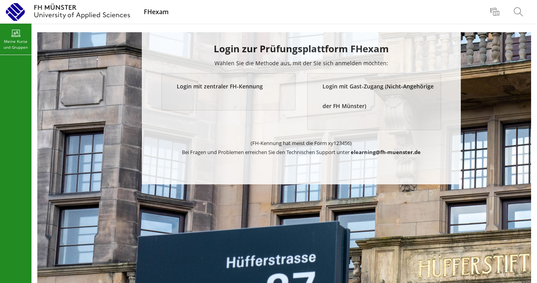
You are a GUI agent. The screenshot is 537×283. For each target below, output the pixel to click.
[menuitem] (496, 12)
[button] (228, 91)
